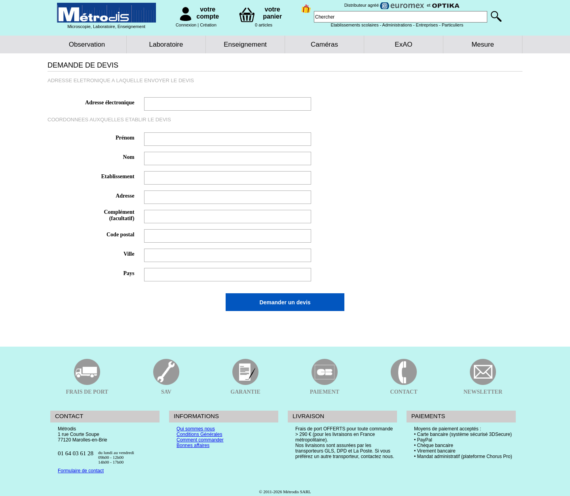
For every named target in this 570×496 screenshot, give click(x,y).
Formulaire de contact (81, 470)
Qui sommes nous (196, 429)
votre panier (272, 13)
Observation (87, 44)
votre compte (207, 13)
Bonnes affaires (193, 445)
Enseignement (245, 44)
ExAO (403, 44)
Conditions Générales (199, 434)
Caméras (324, 44)
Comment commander (200, 440)
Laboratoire (166, 44)
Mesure (482, 44)
